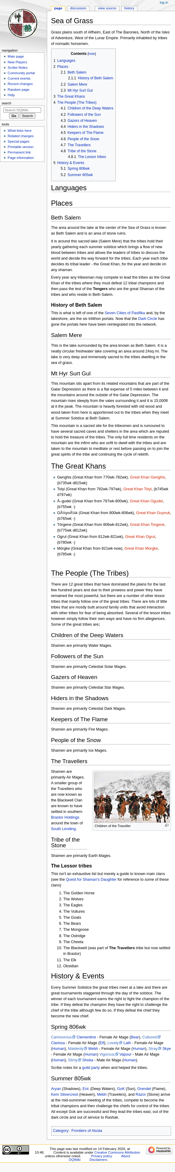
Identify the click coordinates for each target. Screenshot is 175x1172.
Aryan (56, 1089)
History (129, 8)
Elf (101, 1043)
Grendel (144, 1089)
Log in (164, 2)
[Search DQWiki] (22, 110)
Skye (166, 1049)
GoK (121, 1089)
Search (6, 103)
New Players (17, 62)
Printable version (20, 147)
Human (58, 1049)
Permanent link (19, 152)
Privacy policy (101, 1156)
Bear (135, 1037)
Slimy (72, 1060)
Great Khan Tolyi (137, 489)
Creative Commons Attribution (117, 1152)
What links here (19, 130)
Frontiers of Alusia (86, 1131)
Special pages (18, 141)
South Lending (63, 829)
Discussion (78, 8)
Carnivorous (61, 1037)
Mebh (93, 1049)
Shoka (88, 1060)
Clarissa (58, 1043)
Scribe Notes (18, 67)
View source (107, 8)
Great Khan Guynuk (153, 513)
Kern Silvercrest (64, 1094)
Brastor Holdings (65, 817)
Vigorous (107, 1054)
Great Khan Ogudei (146, 501)
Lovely (112, 1043)
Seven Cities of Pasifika (125, 313)
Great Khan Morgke (141, 548)
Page (58, 8)
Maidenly (75, 1049)
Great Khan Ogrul (140, 537)
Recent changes (20, 84)
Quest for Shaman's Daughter (91, 879)
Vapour (125, 1054)
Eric (86, 1089)
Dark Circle (147, 319)
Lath (127, 1043)
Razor (141, 1094)
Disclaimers (98, 1159)
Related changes (21, 136)
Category (60, 1131)
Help (11, 95)
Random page (18, 89)
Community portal (21, 73)
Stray (152, 1049)
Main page (16, 56)
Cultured (149, 1037)
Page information (21, 158)
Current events (19, 78)
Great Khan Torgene (147, 525)
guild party (91, 1068)
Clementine (86, 1037)
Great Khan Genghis (147, 477)
